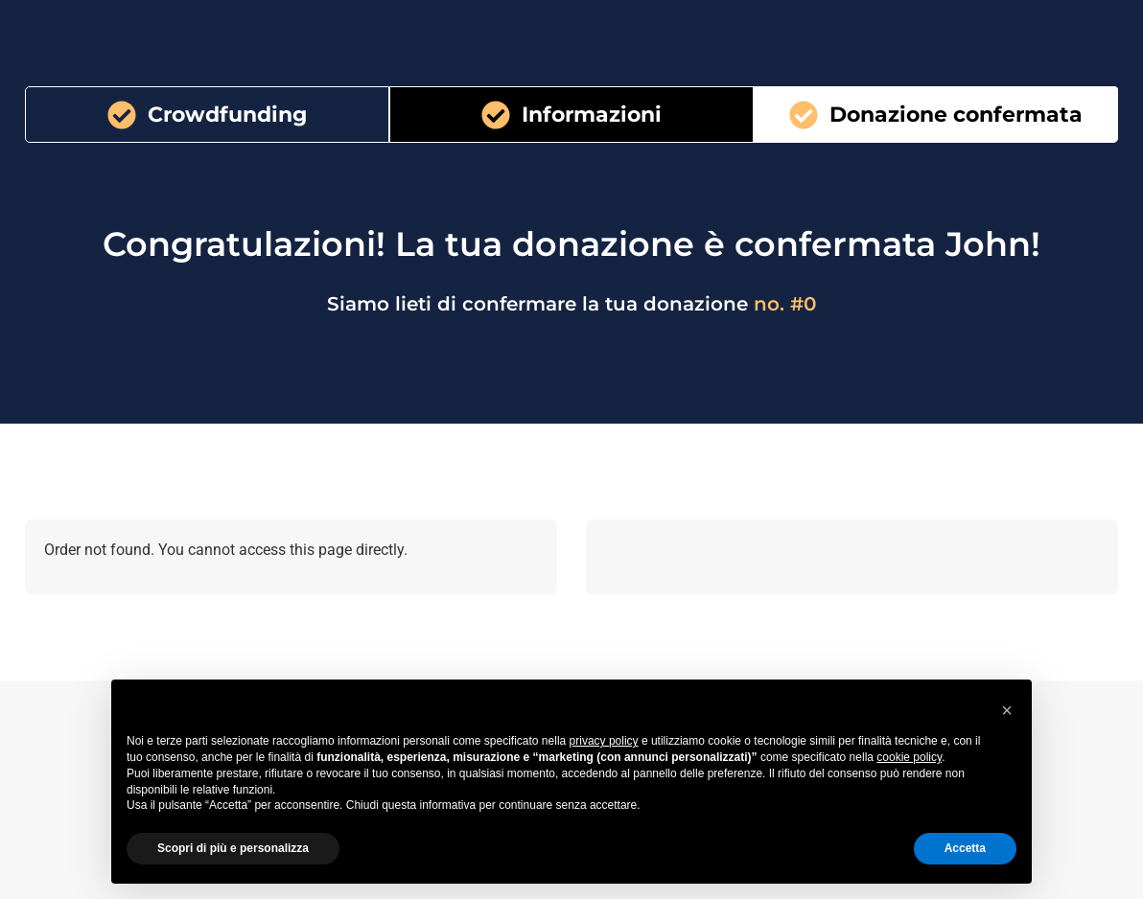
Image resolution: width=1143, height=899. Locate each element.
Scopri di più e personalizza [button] (233, 848)
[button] (1006, 710)
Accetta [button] (965, 848)
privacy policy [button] (604, 741)
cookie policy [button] (909, 757)
